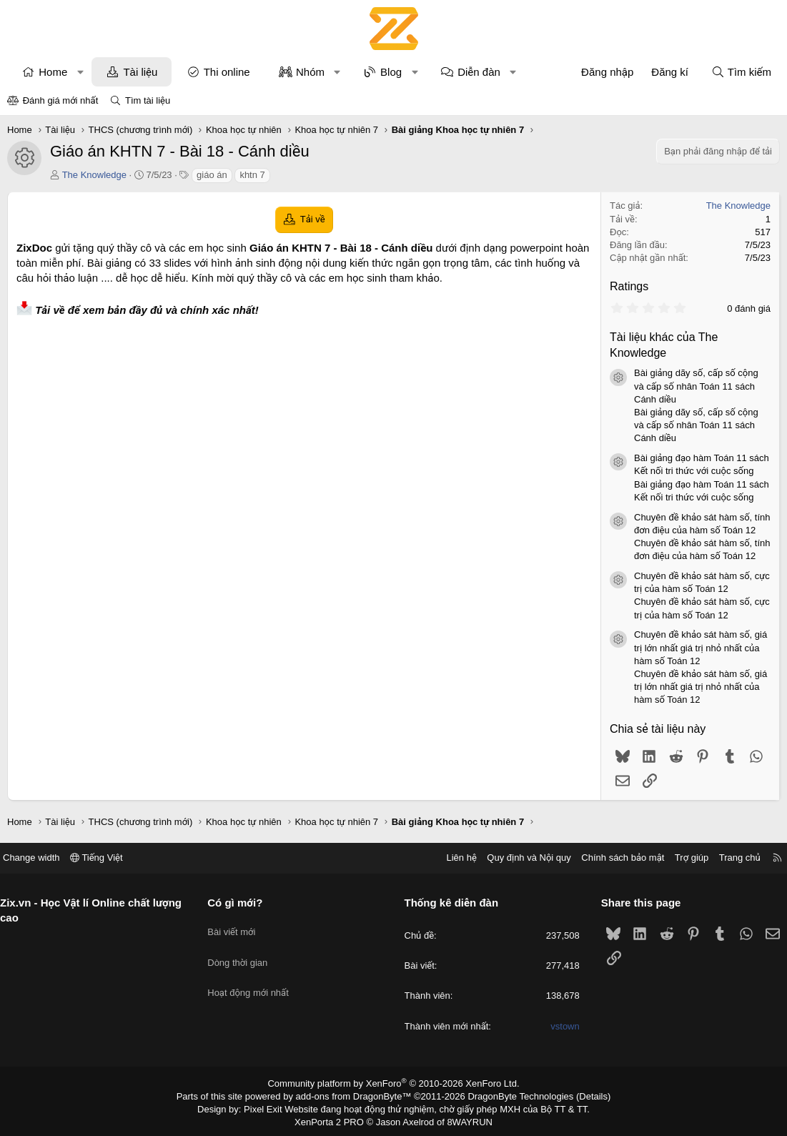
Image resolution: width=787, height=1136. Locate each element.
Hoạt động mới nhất (253, 978)
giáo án (212, 174)
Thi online (227, 72)
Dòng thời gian (243, 952)
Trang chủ (729, 857)
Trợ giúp (681, 857)
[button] (80, 72)
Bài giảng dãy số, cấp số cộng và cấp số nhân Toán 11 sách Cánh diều (696, 385)
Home (53, 72)
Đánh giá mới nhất (61, 100)
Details (578, 1095)
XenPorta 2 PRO (334, 1119)
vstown (559, 1026)
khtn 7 (251, 174)
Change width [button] (42, 857)
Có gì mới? (240, 903)
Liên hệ (450, 857)
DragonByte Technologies (511, 1095)
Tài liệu (140, 72)
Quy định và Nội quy (518, 857)
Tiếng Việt (107, 857)
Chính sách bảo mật (611, 857)
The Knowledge (94, 174)
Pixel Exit (272, 1107)
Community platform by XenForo (393, 1083)
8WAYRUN (464, 1119)
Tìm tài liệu (147, 100)
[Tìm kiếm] (741, 72)
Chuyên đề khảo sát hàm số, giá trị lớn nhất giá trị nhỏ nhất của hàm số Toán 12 (700, 647)
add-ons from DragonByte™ (356, 1095)
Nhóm (310, 72)
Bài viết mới (237, 927)
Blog (391, 72)
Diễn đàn (478, 72)
